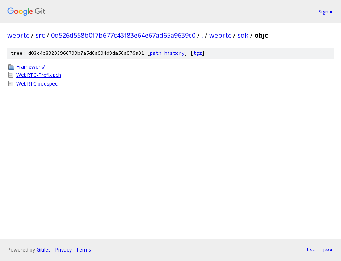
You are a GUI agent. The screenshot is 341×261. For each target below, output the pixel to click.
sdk (242, 35)
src (40, 35)
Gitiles (44, 249)
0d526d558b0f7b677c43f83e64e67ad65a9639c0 (123, 35)
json (328, 249)
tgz (197, 53)
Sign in (326, 11)
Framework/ (30, 66)
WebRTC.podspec (37, 83)
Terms (83, 249)
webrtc (18, 35)
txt (310, 249)
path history (167, 53)
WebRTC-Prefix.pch (38, 74)
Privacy (63, 249)
